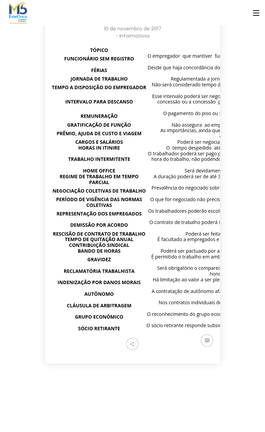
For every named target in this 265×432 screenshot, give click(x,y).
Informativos (134, 35)
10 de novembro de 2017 (132, 28)
